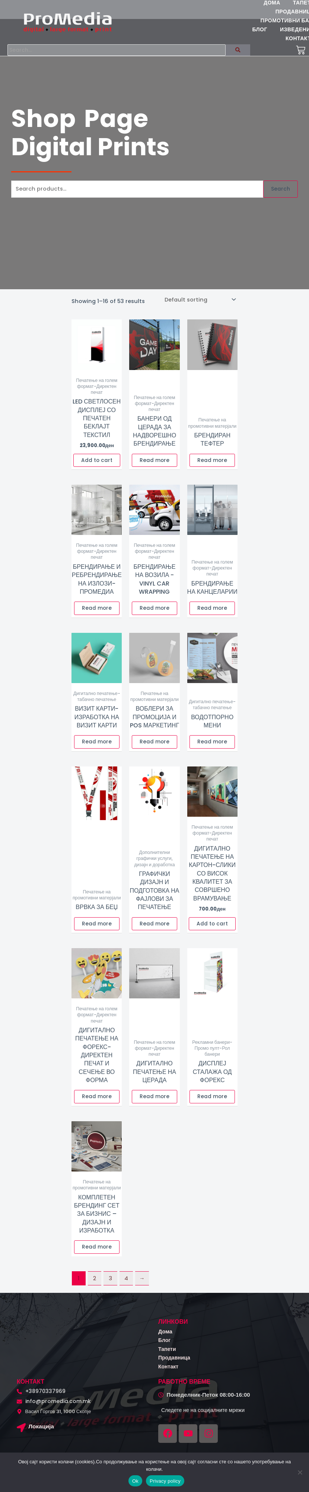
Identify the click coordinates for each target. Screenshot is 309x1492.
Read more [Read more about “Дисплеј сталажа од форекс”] (212, 1101)
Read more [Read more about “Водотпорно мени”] (212, 746)
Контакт (169, 1371)
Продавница (176, 1363)
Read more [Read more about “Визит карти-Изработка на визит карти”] (97, 746)
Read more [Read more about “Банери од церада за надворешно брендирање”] (154, 465)
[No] (299, 1472)
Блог (165, 1345)
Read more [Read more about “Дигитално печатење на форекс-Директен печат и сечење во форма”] (97, 1101)
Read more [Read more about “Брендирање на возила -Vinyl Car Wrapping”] (154, 613)
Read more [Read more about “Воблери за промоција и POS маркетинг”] (154, 746)
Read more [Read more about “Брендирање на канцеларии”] (212, 613)
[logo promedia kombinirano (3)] (67, 21)
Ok (135, 1481)
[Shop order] (200, 304)
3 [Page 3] (110, 1283)
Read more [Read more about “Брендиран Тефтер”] (212, 465)
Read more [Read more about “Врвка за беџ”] (97, 928)
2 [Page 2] (94, 1283)
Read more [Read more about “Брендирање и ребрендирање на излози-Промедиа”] (97, 613)
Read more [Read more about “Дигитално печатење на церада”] (154, 1101)
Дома (165, 1336)
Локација (42, 1431)
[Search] (121, 52)
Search (280, 194)
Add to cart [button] (96, 465)
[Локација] (22, 1434)
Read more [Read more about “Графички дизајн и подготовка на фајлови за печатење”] (154, 928)
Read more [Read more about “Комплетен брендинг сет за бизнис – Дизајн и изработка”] (97, 1252)
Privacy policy (165, 1481)
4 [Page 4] (126, 1283)
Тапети (168, 1354)
